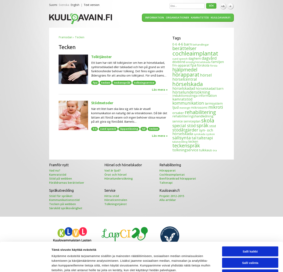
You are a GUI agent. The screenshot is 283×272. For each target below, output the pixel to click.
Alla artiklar (167, 200)
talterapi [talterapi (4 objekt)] (205, 138)
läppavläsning (129, 129)
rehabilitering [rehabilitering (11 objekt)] (200, 112)
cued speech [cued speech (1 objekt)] (180, 58)
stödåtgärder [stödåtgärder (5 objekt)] (185, 130)
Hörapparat (167, 170)
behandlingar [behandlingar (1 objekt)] (201, 44)
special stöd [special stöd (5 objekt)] (184, 125)
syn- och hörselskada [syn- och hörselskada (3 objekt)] (192, 132)
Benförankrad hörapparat (177, 178)
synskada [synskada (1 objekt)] (199, 134)
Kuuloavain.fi (220, 17)
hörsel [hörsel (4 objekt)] (206, 75)
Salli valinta (250, 235)
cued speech (108, 129)
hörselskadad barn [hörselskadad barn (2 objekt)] (209, 88)
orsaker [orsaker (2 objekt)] (178, 113)
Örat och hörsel (115, 174)
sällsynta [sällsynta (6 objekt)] (181, 138)
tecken (105, 82)
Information (154, 17)
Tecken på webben (62, 204)
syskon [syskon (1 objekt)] (210, 134)
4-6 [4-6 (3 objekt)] (180, 44)
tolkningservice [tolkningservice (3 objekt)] (185, 150)
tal (143, 129)
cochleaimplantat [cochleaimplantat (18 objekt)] (195, 53)
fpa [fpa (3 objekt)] (193, 65)
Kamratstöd (200, 17)
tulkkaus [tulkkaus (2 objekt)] (205, 150)
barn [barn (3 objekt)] (188, 44)
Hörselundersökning (118, 178)
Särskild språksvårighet (65, 208)
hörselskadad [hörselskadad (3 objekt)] (183, 88)
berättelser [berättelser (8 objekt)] (184, 48)
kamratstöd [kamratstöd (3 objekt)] (182, 99)
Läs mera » (160, 89)
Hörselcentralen (115, 200)
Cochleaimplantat (172, 174)
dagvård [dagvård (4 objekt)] (209, 58)
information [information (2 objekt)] (207, 95)
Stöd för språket (61, 196)
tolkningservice (144, 82)
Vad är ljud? (112, 170)
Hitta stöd (111, 196)
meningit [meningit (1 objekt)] (184, 108)
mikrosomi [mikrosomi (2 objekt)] (199, 107)
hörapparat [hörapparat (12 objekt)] (185, 74)
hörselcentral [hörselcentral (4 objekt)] (184, 79)
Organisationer (177, 17)
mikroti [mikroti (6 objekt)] (215, 107)
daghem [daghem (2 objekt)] (194, 58)
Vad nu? (54, 170)
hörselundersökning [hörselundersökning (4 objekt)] (191, 92)
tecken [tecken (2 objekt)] (193, 141)
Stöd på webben (60, 178)
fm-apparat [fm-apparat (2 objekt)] (181, 65)
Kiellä (250, 247)
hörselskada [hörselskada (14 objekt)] (187, 84)
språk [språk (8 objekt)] (203, 125)
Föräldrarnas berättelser (66, 182)
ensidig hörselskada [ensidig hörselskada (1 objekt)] (198, 62)
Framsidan (65, 37)
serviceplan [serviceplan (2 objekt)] (192, 121)
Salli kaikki (250, 224)
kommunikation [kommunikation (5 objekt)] (188, 103)
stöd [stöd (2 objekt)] (212, 126)
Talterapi (166, 182)
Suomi (53, 5)
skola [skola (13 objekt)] (207, 120)
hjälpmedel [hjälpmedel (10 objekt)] (184, 69)
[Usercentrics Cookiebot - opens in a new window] (25, 264)
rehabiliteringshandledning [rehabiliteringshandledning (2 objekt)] (192, 116)
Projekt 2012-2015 (171, 196)
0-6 (94, 129)
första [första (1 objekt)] (213, 65)
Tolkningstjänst (115, 204)
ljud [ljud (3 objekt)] (175, 107)
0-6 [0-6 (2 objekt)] (174, 44)
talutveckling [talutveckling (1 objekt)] (179, 141)
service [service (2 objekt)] (177, 121)
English (75, 5)
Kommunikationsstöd (64, 200)
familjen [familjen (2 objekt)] (217, 62)
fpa (95, 82)
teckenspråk (122, 82)
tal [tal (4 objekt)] (194, 138)
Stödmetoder (102, 103)
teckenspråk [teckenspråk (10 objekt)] (186, 145)
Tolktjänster (101, 57)
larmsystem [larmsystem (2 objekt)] (214, 103)
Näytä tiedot (210, 264)
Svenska (64, 5)
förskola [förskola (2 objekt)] (203, 65)
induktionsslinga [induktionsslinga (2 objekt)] (185, 95)
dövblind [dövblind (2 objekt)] (178, 62)
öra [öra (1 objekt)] (215, 150)
